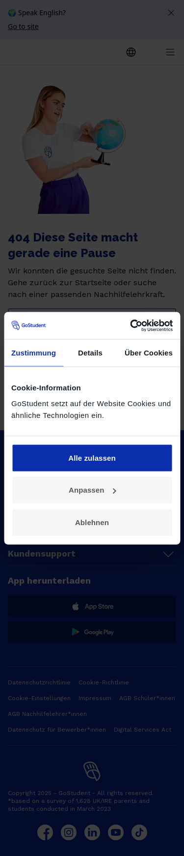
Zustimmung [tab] (33, 353)
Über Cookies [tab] (149, 353)
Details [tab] (90, 353)
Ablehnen (92, 522)
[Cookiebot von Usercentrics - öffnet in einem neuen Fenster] (131, 325)
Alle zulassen (91, 457)
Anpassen (92, 490)
